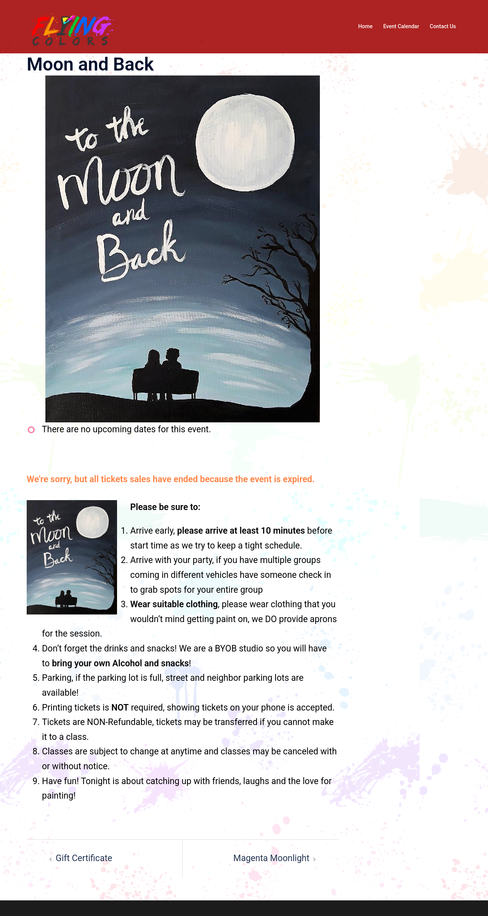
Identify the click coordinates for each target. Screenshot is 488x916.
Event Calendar (401, 26)
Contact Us (443, 26)
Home (365, 26)
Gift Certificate (84, 858)
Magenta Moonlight (271, 858)
